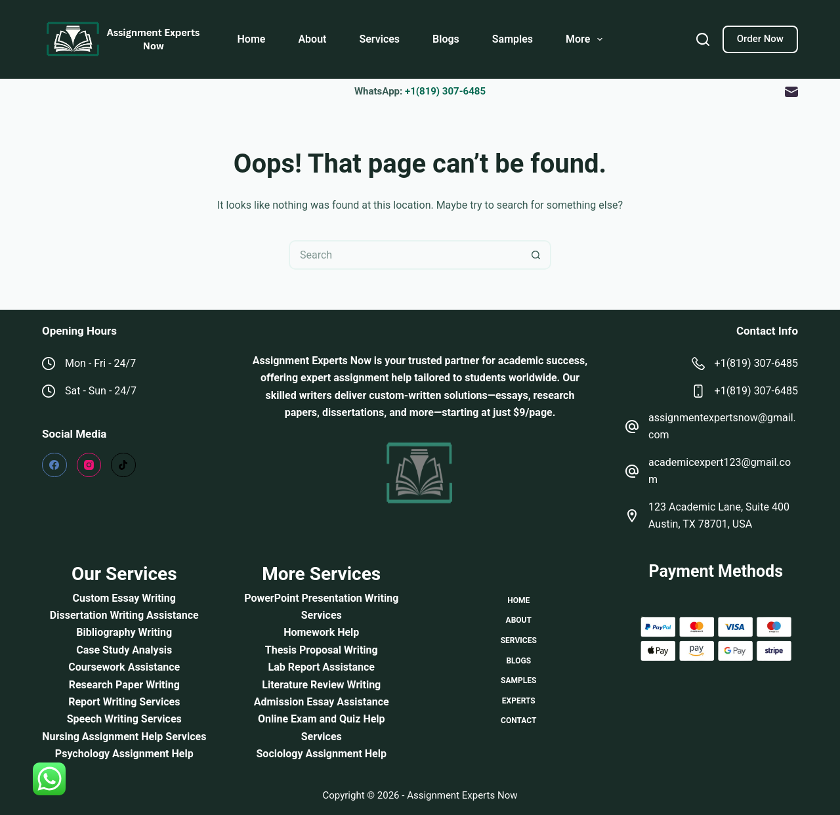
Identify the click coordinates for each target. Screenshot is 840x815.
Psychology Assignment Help (124, 753)
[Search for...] (405, 255)
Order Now (760, 39)
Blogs (445, 39)
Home (252, 39)
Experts (519, 700)
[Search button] (536, 255)
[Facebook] (54, 465)
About (312, 39)
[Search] (702, 39)
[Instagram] (89, 465)
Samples (512, 39)
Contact (518, 720)
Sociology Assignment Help (322, 753)
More (587, 39)
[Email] (791, 91)
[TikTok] (123, 465)
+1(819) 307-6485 (445, 91)
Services (379, 39)
